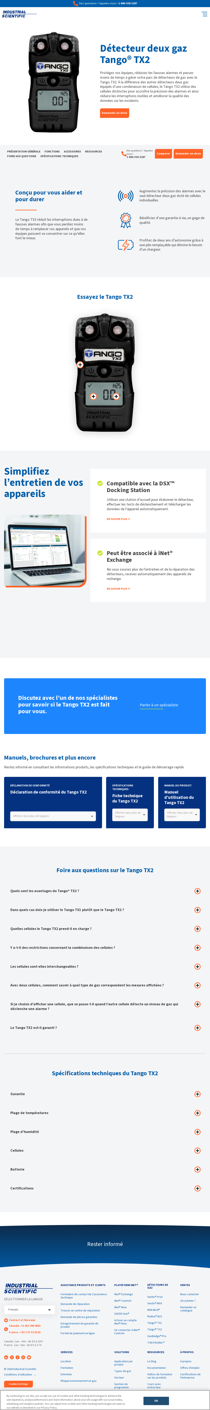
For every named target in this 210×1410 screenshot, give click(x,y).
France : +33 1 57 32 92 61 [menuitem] (25, 1332)
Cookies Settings (18, 1384)
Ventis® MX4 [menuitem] (154, 1303)
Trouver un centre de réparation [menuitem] (80, 1311)
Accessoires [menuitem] (72, 152)
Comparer (163, 154)
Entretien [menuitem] (66, 1374)
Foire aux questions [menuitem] (21, 156)
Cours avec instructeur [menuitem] (154, 1385)
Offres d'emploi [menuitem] (189, 1368)
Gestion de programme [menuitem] (121, 1385)
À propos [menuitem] (185, 1361)
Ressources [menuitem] (93, 152)
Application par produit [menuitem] (123, 1363)
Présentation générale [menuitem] (23, 152)
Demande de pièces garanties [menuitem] (79, 1317)
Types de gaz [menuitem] (122, 1371)
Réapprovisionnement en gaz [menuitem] (79, 1381)
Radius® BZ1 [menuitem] (154, 1316)
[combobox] (53, 816)
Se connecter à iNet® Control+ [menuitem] (127, 1331)
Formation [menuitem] (67, 1368)
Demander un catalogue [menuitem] (188, 1309)
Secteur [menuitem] (119, 1378)
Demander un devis (114, 113)
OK (156, 1401)
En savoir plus (117, 519)
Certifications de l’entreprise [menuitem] (190, 1376)
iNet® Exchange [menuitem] (123, 1294)
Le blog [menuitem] (151, 1361)
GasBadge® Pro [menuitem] (156, 1336)
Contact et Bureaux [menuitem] (22, 1320)
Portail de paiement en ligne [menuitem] (78, 1333)
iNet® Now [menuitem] (120, 1307)
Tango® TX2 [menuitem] (154, 1329)
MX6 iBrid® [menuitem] (153, 1310)
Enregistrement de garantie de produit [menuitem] (79, 1325)
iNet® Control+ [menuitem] (123, 1301)
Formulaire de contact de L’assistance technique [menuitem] (84, 1296)
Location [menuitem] (66, 1361)
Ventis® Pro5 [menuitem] (155, 1297)
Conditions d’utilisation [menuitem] (18, 1375)
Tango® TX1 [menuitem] (154, 1323)
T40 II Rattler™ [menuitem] (156, 1343)
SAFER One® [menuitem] (121, 1314)
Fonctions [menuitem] (52, 152)
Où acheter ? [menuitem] (188, 1301)
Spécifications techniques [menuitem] (59, 156)
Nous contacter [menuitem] (189, 1294)
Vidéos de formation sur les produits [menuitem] (159, 1376)
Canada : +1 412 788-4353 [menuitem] (25, 1326)
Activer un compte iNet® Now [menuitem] (125, 1322)
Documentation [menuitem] (156, 1368)
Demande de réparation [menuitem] (75, 1304)
